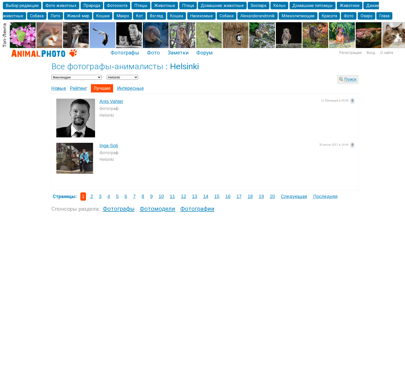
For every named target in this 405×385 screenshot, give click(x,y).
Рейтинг (78, 88)
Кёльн (279, 5)
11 (172, 196)
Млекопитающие (298, 16)
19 (261, 196)
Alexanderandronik (257, 16)
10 (161, 196)
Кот (139, 16)
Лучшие (102, 88)
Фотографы (125, 53)
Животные (164, 5)
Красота (329, 16)
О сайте (386, 53)
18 (250, 196)
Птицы (140, 5)
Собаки (226, 16)
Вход (371, 53)
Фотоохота (117, 5)
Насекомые (201, 16)
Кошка (176, 16)
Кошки (103, 16)
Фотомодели (157, 209)
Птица (188, 5)
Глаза (384, 16)
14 (205, 196)
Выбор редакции (22, 5)
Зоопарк (259, 5)
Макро (122, 16)
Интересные (130, 88)
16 (228, 196)
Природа (91, 5)
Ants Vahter (111, 101)
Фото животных (60, 5)
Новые (58, 88)
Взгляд (156, 16)
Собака (37, 16)
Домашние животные (222, 5)
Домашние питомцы (312, 5)
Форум (204, 53)
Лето (55, 16)
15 (217, 196)
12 (183, 196)
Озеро (366, 16)
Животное (350, 5)
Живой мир (78, 16)
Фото (349, 16)
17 (239, 196)
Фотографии (197, 209)
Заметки (178, 53)
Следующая (294, 196)
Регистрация (350, 53)
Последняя (325, 196)
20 (272, 196)
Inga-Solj (108, 145)
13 (194, 196)
